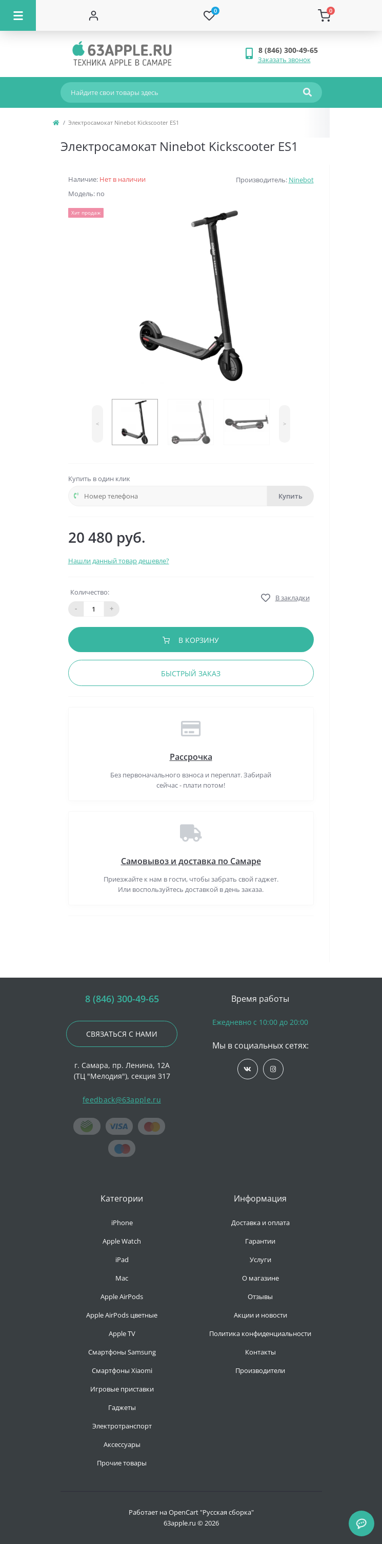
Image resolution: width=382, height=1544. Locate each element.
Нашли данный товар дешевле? (118, 560)
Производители (260, 1370)
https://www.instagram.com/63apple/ (273, 1069)
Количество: (89, 592)
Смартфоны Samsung (122, 1352)
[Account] (93, 15)
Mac (121, 1278)
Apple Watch (122, 1241)
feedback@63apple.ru (122, 1099)
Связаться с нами (121, 1034)
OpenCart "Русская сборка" (211, 1512)
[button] (290, 50)
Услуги (260, 1259)
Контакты (260, 1352)
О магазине (260, 1278)
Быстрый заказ (190, 673)
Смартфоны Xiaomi (122, 1370)
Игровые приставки (122, 1389)
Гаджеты (122, 1407)
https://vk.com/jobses (247, 1069)
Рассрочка (191, 757)
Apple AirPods (121, 1296)
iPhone (122, 1222)
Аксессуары (122, 1444)
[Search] (307, 92)
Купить (290, 496)
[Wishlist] (209, 15)
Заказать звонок (284, 59)
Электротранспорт (122, 1426)
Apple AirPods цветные (121, 1315)
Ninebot (301, 179)
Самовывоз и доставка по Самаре (191, 861)
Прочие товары (122, 1462)
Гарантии (260, 1241)
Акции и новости (260, 1315)
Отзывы (260, 1296)
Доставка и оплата (260, 1222)
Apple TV (122, 1333)
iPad (122, 1259)
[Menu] (18, 15)
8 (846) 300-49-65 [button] (122, 999)
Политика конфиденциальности (260, 1333)
